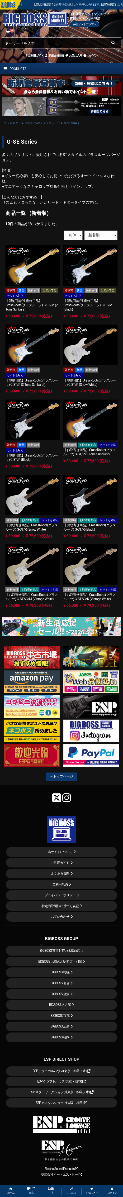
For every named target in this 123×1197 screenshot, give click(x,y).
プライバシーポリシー (60, 895)
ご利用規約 (60, 884)
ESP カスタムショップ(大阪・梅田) (61, 1103)
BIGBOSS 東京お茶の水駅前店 (60, 950)
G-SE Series (71, 123)
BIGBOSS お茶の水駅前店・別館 (60, 961)
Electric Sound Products (61, 1169)
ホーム (10, 1191)
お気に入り (73, 55)
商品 (31, 1190)
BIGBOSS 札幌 (60, 972)
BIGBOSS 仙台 (60, 983)
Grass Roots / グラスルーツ (42, 123)
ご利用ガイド (34, 55)
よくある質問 (60, 873)
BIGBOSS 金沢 (60, 994)
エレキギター (12, 123)
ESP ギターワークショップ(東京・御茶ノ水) (61, 1092)
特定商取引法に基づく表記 (60, 906)
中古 (51, 1190)
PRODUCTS (15, 69)
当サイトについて (60, 852)
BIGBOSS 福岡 (60, 1037)
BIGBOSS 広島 (60, 1026)
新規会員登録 (54, 55)
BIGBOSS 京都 (60, 1016)
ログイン (90, 55)
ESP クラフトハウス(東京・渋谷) (61, 1081)
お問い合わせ (60, 917)
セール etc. (71, 1191)
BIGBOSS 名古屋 (60, 1005)
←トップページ (61, 776)
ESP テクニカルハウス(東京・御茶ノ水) (61, 1071)
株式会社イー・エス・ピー (61, 1174)
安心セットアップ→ (84, 24)
